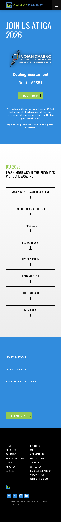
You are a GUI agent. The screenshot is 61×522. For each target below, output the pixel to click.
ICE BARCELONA (37, 454)
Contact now (17, 416)
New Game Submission (40, 471)
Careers (10, 471)
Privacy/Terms (37, 475)
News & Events (37, 458)
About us (10, 467)
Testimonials (36, 462)
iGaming (10, 462)
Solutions (11, 454)
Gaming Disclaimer (39, 479)
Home (8, 446)
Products (11, 450)
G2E (31, 450)
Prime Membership (15, 458)
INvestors (35, 446)
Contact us (35, 467)
